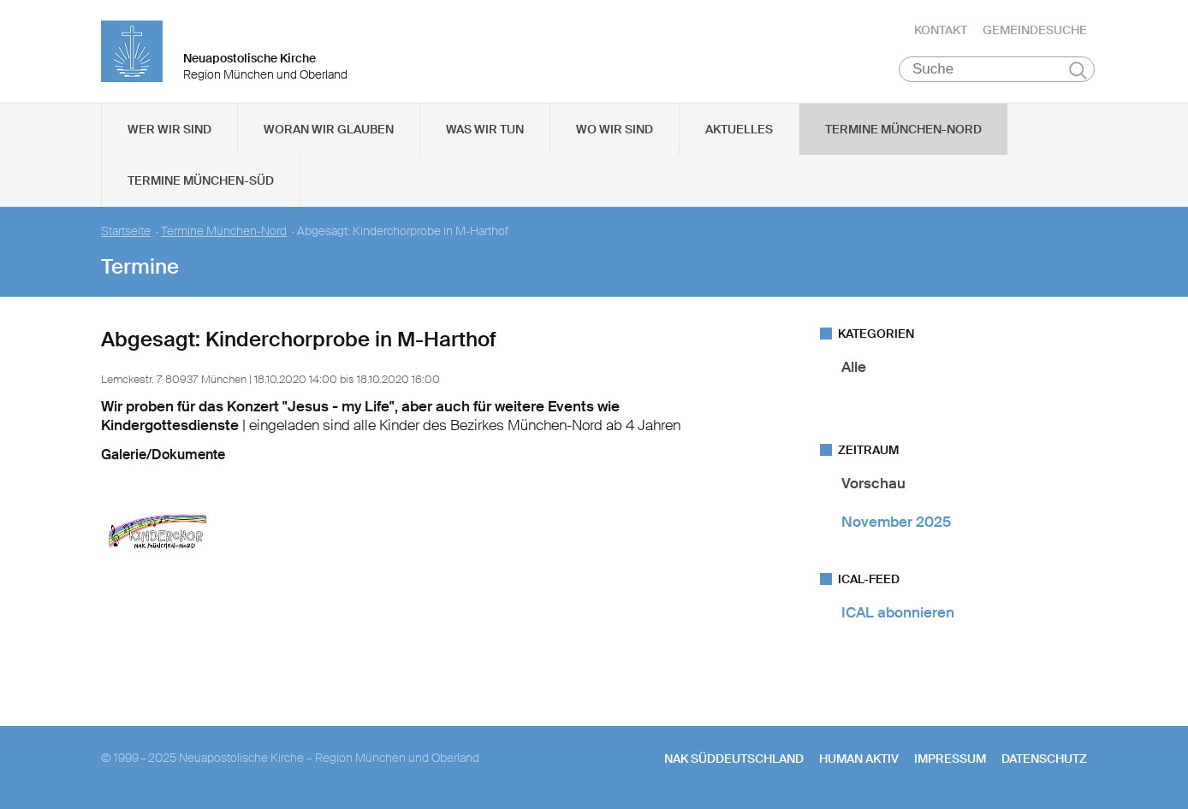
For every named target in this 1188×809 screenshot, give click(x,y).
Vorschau (873, 483)
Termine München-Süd (201, 180)
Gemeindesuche (1035, 30)
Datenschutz (1044, 758)
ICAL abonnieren (897, 612)
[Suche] (997, 69)
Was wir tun (485, 129)
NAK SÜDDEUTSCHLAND (734, 758)
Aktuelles (739, 129)
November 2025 (896, 521)
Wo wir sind (614, 129)
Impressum (950, 758)
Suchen (1078, 70)
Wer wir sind (169, 129)
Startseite (126, 231)
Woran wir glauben (329, 129)
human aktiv (859, 758)
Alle (853, 366)
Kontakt (940, 30)
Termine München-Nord (903, 129)
